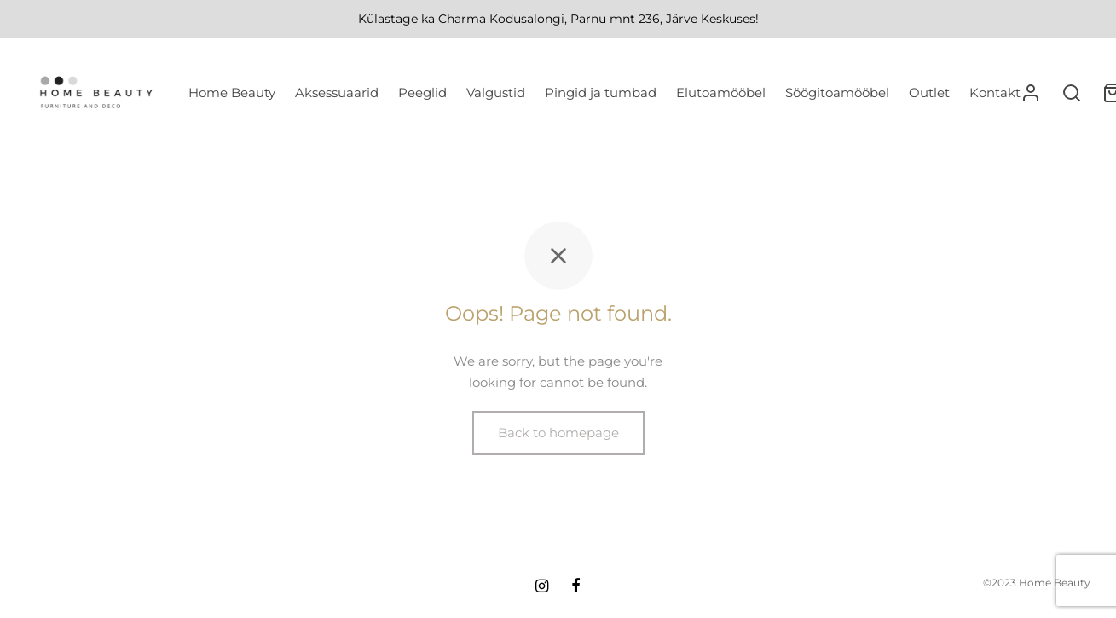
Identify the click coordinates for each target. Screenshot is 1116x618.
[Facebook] (575, 587)
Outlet (929, 92)
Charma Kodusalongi (501, 19)
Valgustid (495, 92)
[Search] (1071, 93)
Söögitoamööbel (837, 92)
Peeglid (422, 92)
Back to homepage (558, 433)
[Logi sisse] (1031, 93)
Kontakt (995, 92)
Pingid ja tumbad (600, 92)
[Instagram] (542, 587)
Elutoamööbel (721, 92)
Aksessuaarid (337, 92)
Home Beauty (231, 92)
